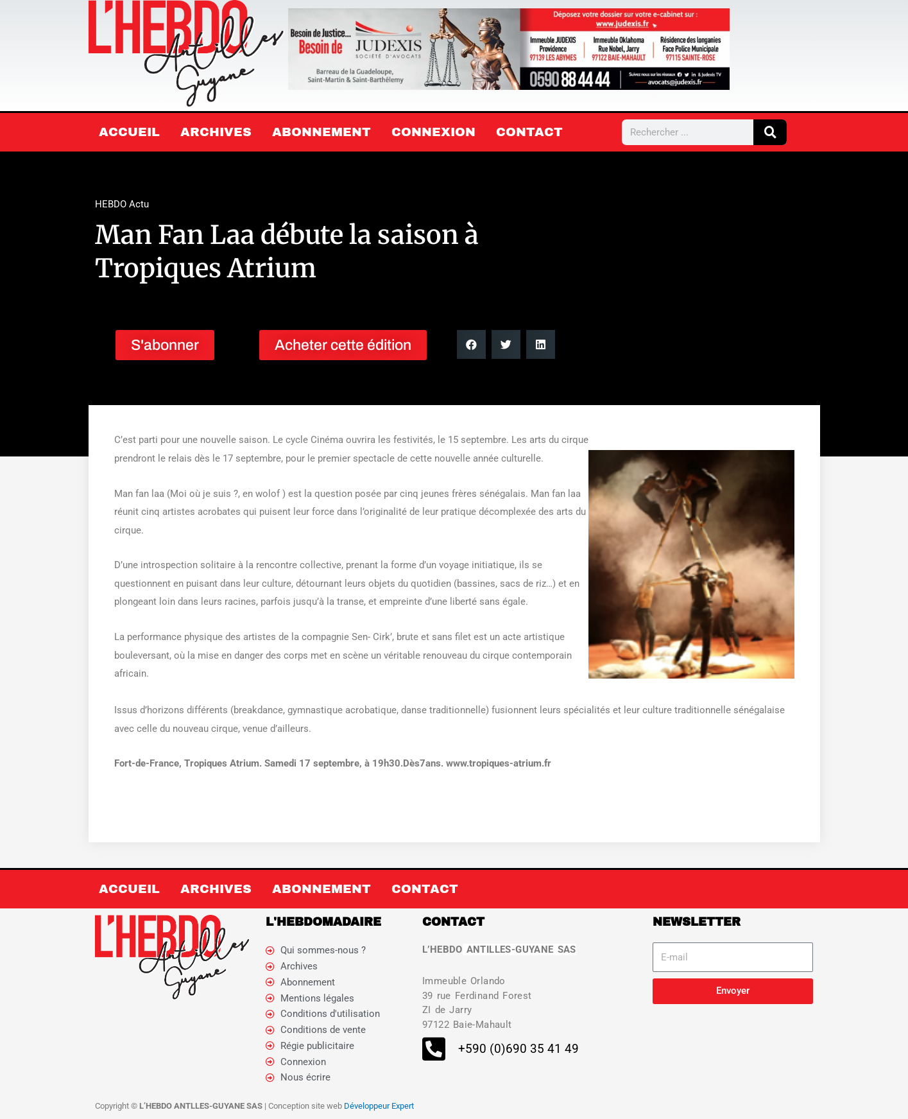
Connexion (433, 132)
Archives (216, 132)
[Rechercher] (770, 132)
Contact (529, 132)
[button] (471, 344)
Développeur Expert (379, 1106)
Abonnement (321, 132)
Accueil (129, 132)
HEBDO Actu (122, 204)
